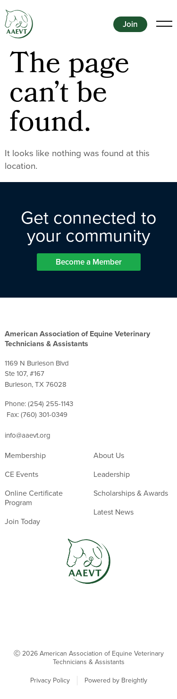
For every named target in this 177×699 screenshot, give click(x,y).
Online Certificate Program (34, 498)
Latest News (113, 512)
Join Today (22, 521)
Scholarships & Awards (130, 493)
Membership (25, 455)
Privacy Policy (50, 680)
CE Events (21, 474)
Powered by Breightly (115, 680)
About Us (108, 455)
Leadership (111, 474)
